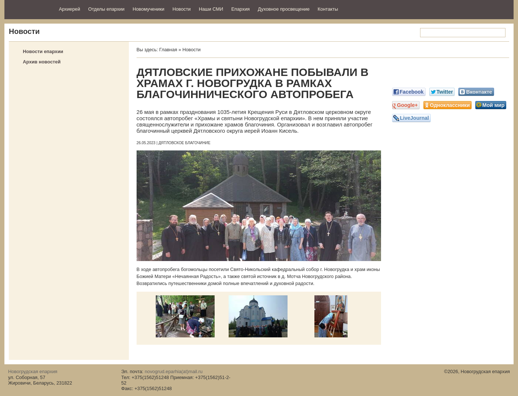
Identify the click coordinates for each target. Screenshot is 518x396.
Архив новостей (42, 62)
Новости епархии (43, 51)
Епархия (240, 9)
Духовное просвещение (284, 9)
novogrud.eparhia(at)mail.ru (173, 371)
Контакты (328, 9)
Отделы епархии (106, 9)
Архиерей (69, 9)
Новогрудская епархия (29, 8)
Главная (168, 49)
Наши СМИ (211, 9)
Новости (181, 9)
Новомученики (148, 9)
